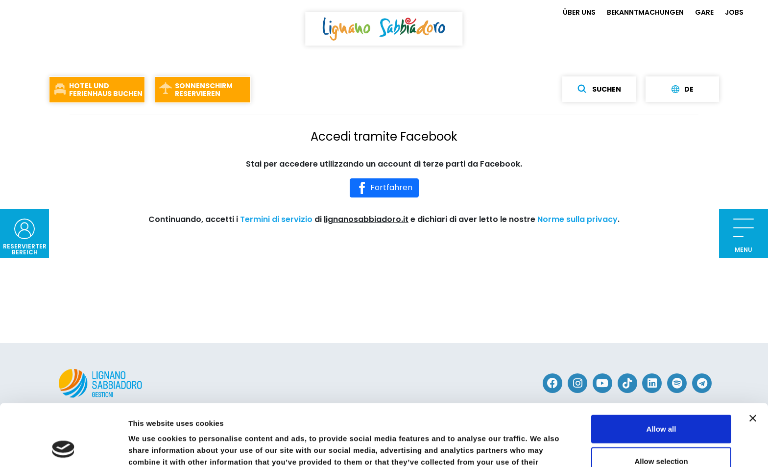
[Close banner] (752, 360)
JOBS (734, 12)
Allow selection (661, 403)
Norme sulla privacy (577, 219)
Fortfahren (384, 188)
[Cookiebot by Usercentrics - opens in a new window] (63, 448)
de (683, 89)
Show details (514, 447)
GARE (704, 12)
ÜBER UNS (579, 12)
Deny (661, 435)
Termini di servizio (276, 219)
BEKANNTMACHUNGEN (645, 12)
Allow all (661, 371)
